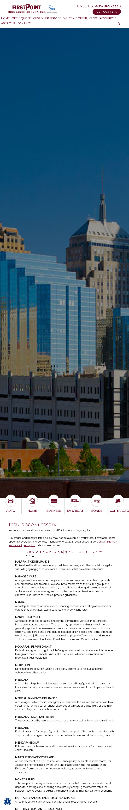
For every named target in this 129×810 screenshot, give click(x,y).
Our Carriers (106, 11)
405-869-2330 (99, 6)
